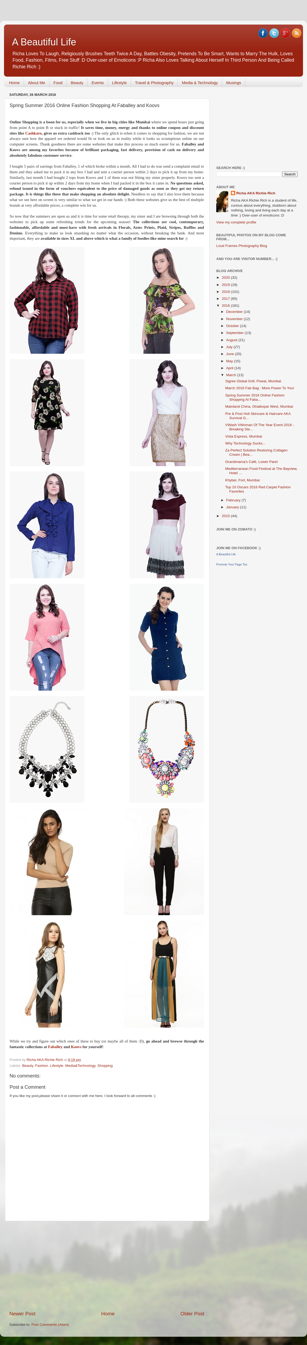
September (235, 333)
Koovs (76, 1047)
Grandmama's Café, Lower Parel (251, 462)
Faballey (55, 1047)
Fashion (41, 1066)
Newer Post (22, 1313)
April (230, 368)
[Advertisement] (106, 1265)
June (230, 354)
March (231, 375)
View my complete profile (236, 222)
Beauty (77, 82)
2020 (226, 278)
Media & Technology (200, 82)
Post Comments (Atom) (50, 1325)
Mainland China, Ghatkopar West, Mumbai (259, 406)
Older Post (192, 1313)
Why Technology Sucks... (245, 443)
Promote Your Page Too (231, 564)
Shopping (105, 1066)
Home (14, 82)
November (235, 319)
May (230, 361)
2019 (226, 285)
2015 (226, 516)
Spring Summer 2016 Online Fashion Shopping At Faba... (255, 397)
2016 (226, 306)
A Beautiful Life (44, 42)
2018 (226, 292)
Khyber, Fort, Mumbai (242, 480)
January (233, 507)
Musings (233, 82)
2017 (226, 299)
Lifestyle (119, 82)
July (230, 347)
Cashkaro (33, 133)
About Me (36, 82)
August (232, 340)
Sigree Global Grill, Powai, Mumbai (253, 381)
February (234, 500)
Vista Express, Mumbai (243, 436)
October (233, 326)
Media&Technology (80, 1066)
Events (98, 82)
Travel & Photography (154, 82)
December (235, 312)
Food (57, 82)
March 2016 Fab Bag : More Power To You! (259, 388)
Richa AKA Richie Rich (255, 193)
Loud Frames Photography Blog (241, 246)
